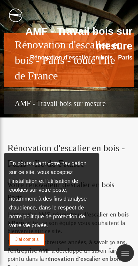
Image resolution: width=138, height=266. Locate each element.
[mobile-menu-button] (125, 253)
